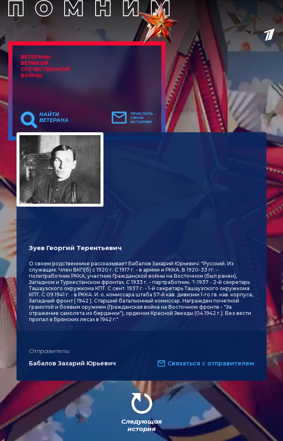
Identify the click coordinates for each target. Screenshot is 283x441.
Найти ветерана (54, 117)
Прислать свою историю (141, 118)
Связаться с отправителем (211, 363)
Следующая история (141, 425)
